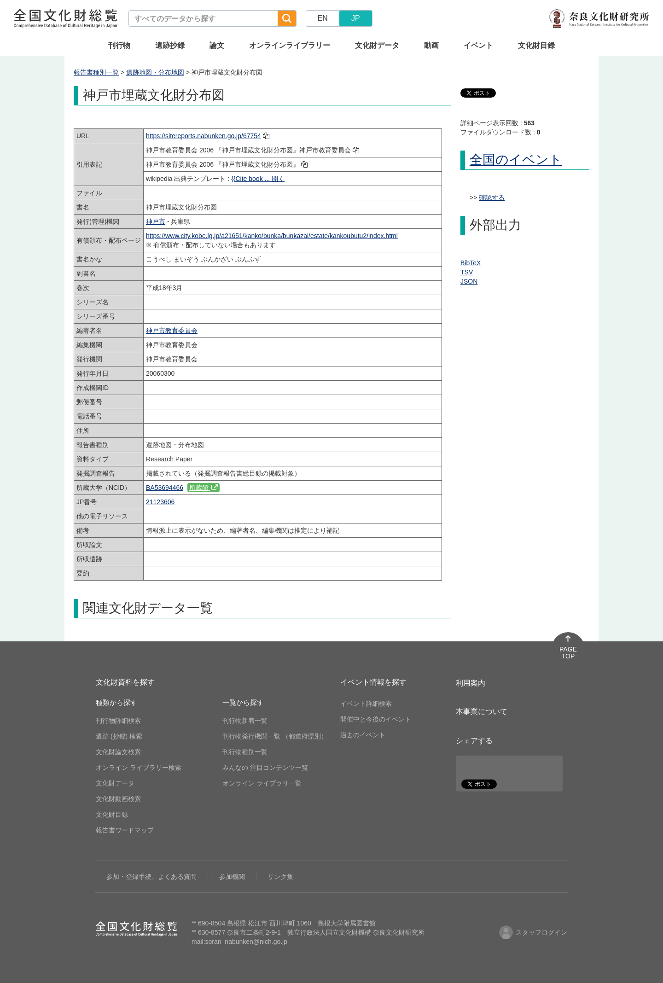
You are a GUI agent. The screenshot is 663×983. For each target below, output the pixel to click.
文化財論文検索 (118, 752)
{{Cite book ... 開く (258, 178)
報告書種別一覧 (96, 72)
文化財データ (377, 45)
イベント (478, 45)
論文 (216, 45)
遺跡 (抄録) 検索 (119, 736)
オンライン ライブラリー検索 (138, 767)
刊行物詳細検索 (118, 720)
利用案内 (470, 683)
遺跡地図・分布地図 (155, 72)
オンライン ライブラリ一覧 (262, 783)
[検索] (287, 18)
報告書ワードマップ (125, 830)
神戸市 (155, 221)
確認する (492, 197)
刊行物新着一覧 (245, 720)
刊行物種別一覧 (245, 752)
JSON (468, 281)
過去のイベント (362, 735)
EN (323, 18)
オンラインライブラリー (289, 45)
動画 (431, 45)
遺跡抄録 (170, 45)
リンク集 (280, 876)
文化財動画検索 (118, 799)
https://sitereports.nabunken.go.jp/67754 (203, 136)
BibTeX (470, 263)
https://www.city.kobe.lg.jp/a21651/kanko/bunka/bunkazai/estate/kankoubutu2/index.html (272, 235)
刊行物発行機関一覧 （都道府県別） (274, 736)
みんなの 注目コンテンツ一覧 (265, 767)
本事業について (481, 711)
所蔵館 (203, 487)
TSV (466, 272)
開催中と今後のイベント (375, 719)
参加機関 (232, 876)
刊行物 (119, 45)
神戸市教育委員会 (172, 330)
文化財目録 (536, 45)
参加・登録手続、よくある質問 (151, 876)
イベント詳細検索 (366, 703)
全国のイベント (516, 159)
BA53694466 (164, 487)
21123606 (160, 502)
